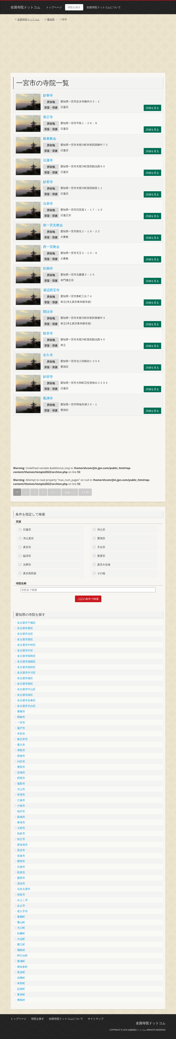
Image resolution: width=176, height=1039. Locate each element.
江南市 (21, 800)
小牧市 (21, 805)
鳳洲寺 (48, 398)
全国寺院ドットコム (25, 7)
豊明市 (21, 861)
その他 (101, 573)
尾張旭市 (22, 844)
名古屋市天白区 (26, 706)
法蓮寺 (48, 160)
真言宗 (27, 547)
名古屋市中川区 (26, 672)
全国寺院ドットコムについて (104, 7)
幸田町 (21, 983)
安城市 (21, 772)
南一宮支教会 (53, 225)
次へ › (54, 492)
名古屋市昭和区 (26, 656)
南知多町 (22, 966)
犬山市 (21, 789)
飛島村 (21, 950)
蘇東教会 (49, 138)
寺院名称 (21, 583)
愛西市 (21, 878)
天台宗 (101, 547)
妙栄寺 (48, 376)
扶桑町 (21, 933)
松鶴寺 (48, 268)
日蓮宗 (27, 529)
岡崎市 (21, 717)
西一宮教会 (51, 246)
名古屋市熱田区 (26, 667)
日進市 (21, 867)
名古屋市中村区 (26, 645)
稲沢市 (21, 811)
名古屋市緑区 (25, 695)
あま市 (21, 905)
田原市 (21, 872)
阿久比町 (22, 955)
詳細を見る (152, 108)
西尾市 (21, 778)
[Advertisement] (88, 48)
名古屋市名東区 (26, 700)
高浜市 (21, 850)
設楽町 (21, 989)
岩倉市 (21, 855)
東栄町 (21, 994)
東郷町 (21, 916)
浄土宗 (101, 529)
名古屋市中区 (25, 650)
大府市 (21, 828)
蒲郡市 (21, 783)
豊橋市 (21, 711)
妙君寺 (48, 182)
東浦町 (21, 961)
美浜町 (21, 972)
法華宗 (27, 564)
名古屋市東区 (25, 628)
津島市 (21, 750)
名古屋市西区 (25, 639)
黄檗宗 (101, 556)
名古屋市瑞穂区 (26, 661)
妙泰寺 (48, 95)
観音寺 (48, 333)
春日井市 (22, 739)
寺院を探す (74, 7)
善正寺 (48, 117)
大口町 (21, 928)
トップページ (54, 7)
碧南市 (21, 756)
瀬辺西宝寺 (51, 290)
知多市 (21, 833)
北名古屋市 (23, 889)
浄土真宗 (28, 538)
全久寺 (48, 355)
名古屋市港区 (25, 678)
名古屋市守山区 (26, 689)
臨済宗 (27, 556)
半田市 (21, 733)
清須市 (21, 883)
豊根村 (21, 1000)
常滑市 (21, 794)
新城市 (21, 817)
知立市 (21, 839)
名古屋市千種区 (26, 622)
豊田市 (21, 767)
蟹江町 (21, 944)
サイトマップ (95, 1019)
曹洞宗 (101, 538)
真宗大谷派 (103, 564)
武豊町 (21, 978)
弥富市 (21, 894)
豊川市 (21, 745)
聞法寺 (48, 311)
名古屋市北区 (25, 634)
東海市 (21, 822)
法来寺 (48, 203)
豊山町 (21, 922)
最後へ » (70, 492)
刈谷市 (21, 761)
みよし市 (22, 900)
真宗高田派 (29, 573)
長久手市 (22, 911)
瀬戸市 (21, 728)
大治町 (21, 939)
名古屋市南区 (25, 683)
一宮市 (21, 722)
